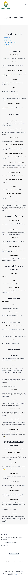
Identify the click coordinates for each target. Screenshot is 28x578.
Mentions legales (7, 561)
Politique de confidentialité (18, 561)
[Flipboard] (18, 554)
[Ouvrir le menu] (26, 5)
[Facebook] (10, 554)
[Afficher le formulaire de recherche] (25, 10)
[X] (12, 554)
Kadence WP (17, 574)
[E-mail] (16, 554)
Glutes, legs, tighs (7, 45)
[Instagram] (14, 554)
